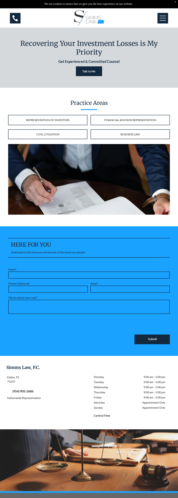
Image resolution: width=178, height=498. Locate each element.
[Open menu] (162, 9)
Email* (94, 283)
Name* (12, 269)
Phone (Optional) (19, 283)
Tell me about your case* (22, 297)
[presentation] (35, 324)
